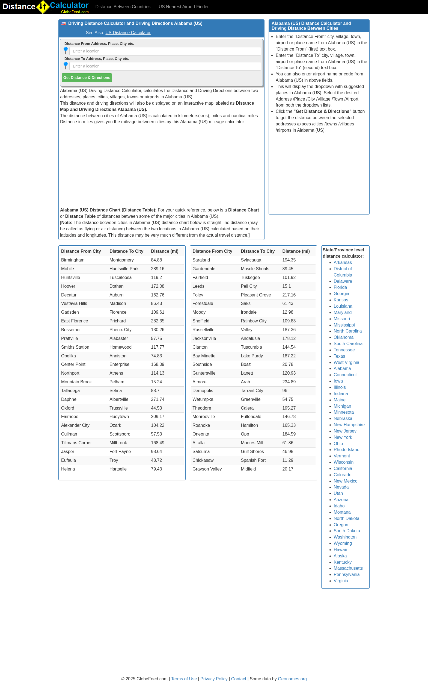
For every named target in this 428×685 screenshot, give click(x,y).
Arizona (341, 499)
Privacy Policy (214, 679)
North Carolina (348, 331)
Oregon (341, 524)
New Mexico (346, 481)
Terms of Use (184, 679)
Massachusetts (348, 568)
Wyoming (343, 543)
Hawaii (340, 549)
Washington (345, 537)
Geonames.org (292, 679)
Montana (342, 512)
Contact (238, 679)
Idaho (339, 506)
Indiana (341, 393)
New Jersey (345, 431)
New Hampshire (349, 424)
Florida (340, 287)
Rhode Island (346, 449)
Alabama (342, 368)
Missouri (342, 318)
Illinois (340, 387)
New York (343, 437)
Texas (339, 356)
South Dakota (347, 530)
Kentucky (343, 562)
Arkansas (343, 262)
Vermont (342, 456)
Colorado (343, 474)
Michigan (342, 406)
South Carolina (348, 343)
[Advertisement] (161, 166)
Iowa (338, 381)
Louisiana (343, 306)
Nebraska (343, 418)
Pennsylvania (347, 574)
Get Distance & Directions (86, 77)
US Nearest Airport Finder (184, 6)
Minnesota (344, 412)
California (343, 468)
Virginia (341, 580)
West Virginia (346, 362)
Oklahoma (344, 337)
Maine (340, 400)
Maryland (343, 312)
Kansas (341, 300)
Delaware (343, 281)
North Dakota (346, 518)
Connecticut (345, 374)
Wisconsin (344, 462)
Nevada (341, 487)
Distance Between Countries (123, 6)
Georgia (341, 293)
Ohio (338, 443)
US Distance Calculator (128, 32)
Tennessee (344, 350)
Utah (338, 493)
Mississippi (344, 325)
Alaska (340, 556)
